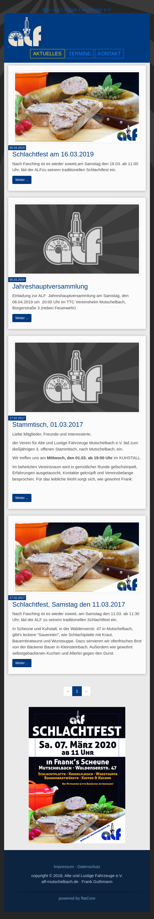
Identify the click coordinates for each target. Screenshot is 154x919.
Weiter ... (21, 180)
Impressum (64, 866)
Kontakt (109, 53)
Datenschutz (88, 866)
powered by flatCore (77, 898)
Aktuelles (47, 53)
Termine (80, 53)
